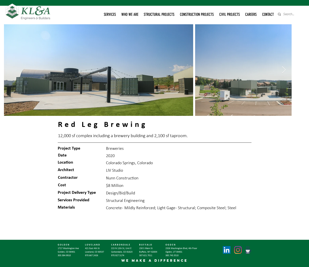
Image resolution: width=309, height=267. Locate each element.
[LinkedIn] (227, 250)
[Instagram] (238, 250)
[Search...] (290, 14)
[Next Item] (284, 70)
